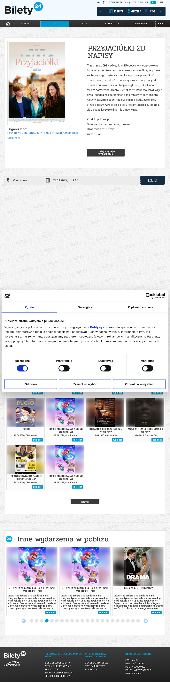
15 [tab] (103, 621)
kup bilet (37, 393)
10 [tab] (77, 621)
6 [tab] (57, 621)
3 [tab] (42, 621)
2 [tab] (37, 621)
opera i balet (141, 23)
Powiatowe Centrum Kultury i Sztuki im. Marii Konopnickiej (42, 132)
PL (153, 2)
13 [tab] (93, 621)
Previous (23, 621)
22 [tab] (138, 621)
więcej (85, 501)
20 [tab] (128, 621)
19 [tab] (123, 621)
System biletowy (95, 666)
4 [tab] (47, 621)
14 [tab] (98, 621)
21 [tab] (133, 621)
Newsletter (51, 669)
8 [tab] (67, 621)
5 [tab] (52, 621)
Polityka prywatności (138, 670)
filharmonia (112, 23)
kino (55, 23)
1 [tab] (32, 621)
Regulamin (131, 660)
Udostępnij (13, 137)
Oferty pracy (133, 673)
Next (145, 621)
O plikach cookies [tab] (140, 307)
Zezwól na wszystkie (139, 384)
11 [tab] (82, 621)
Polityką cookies (102, 327)
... (160, 23)
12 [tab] (87, 621)
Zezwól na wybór (85, 384)
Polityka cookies (135, 667)
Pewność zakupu (135, 663)
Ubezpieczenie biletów (57, 676)
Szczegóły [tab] (85, 307)
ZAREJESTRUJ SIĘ (119, 2)
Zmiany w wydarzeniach (59, 673)
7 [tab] (62, 621)
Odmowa (31, 384)
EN (161, 2)
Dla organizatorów (96, 663)
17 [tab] (113, 621)
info (152, 180)
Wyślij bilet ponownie (58, 666)
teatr (83, 23)
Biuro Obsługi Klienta (57, 663)
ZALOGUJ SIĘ (141, 2)
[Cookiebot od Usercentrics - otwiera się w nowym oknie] (148, 296)
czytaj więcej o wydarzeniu (106, 152)
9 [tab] (72, 621)
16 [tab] (108, 621)
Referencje (91, 669)
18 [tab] (118, 621)
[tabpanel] (32, 581)
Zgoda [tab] (29, 307)
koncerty (26, 23)
